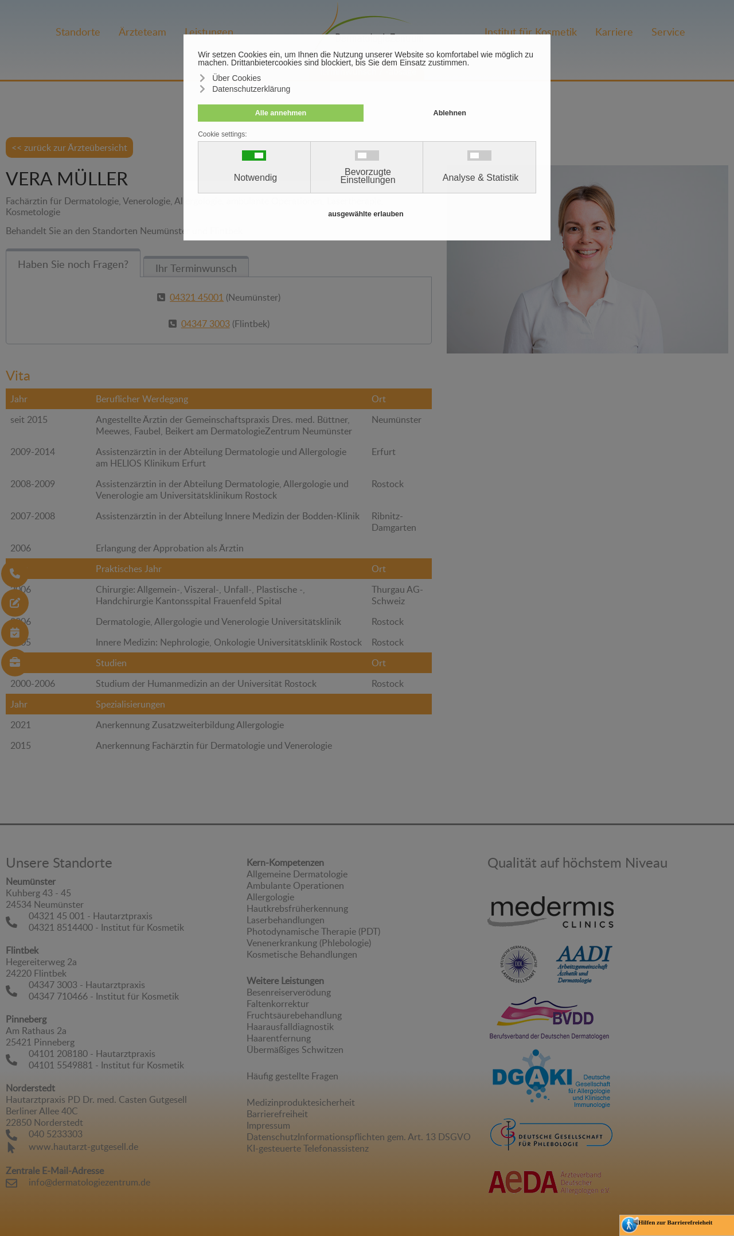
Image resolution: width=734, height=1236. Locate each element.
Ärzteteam (142, 31)
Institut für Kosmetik (531, 31)
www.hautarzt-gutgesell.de (83, 1146)
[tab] (73, 262)
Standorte (78, 31)
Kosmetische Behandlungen (302, 954)
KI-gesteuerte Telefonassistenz (308, 1148)
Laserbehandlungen (286, 920)
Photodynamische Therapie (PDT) (313, 931)
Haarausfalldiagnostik (290, 1026)
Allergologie (270, 897)
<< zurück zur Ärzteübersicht (69, 147)
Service (668, 31)
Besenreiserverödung (289, 992)
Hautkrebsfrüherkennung (297, 908)
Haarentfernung (279, 1038)
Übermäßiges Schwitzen (295, 1049)
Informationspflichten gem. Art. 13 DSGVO (384, 1136)
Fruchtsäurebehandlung (294, 1015)
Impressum (268, 1125)
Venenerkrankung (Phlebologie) (309, 942)
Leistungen (209, 31)
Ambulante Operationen (295, 885)
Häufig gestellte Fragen (292, 1076)
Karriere (614, 31)
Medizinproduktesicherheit (301, 1102)
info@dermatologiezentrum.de (89, 1182)
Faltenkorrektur (278, 1003)
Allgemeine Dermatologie (297, 874)
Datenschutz (272, 1136)
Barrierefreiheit (277, 1113)
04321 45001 (197, 297)
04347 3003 (205, 323)
